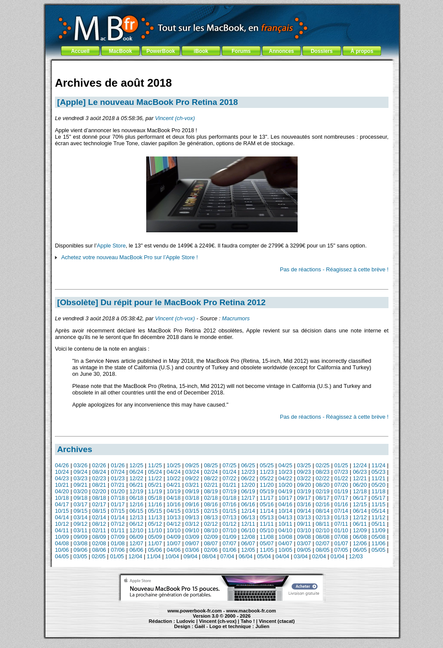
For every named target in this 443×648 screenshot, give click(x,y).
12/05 (248, 550)
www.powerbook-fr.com (194, 610)
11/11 (267, 524)
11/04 (154, 556)
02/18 (211, 498)
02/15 (211, 511)
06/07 (248, 543)
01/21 (229, 485)
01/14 (118, 517)
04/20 (62, 491)
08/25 (211, 465)
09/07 (192, 543)
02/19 (323, 491)
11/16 (155, 504)
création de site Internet (281, 630)
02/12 (211, 524)
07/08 (341, 537)
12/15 (360, 504)
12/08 (248, 537)
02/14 (99, 517)
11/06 (378, 543)
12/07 (136, 543)
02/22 (323, 478)
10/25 (173, 465)
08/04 (209, 556)
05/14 (378, 511)
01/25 (341, 465)
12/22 (136, 478)
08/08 (323, 537)
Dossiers (322, 51)
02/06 (211, 550)
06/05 (360, 550)
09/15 (80, 511)
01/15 (229, 511)
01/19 (341, 491)
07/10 (229, 530)
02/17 (99, 504)
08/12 (99, 524)
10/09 (62, 537)
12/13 (136, 517)
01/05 (117, 556)
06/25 (248, 465)
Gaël (200, 626)
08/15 (99, 511)
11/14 (267, 511)
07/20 (341, 485)
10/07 (173, 543)
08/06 (99, 550)
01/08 (118, 543)
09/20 (304, 485)
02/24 (211, 472)
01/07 (341, 543)
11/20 (267, 485)
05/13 (267, 517)
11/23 (267, 472)
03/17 (80, 504)
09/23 (304, 472)
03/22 (304, 478)
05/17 (378, 498)
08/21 (99, 485)
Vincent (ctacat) (277, 621)
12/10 (136, 530)
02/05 (99, 556)
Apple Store (111, 245)
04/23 (62, 478)
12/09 (360, 530)
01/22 (341, 478)
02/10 (323, 530)
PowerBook (160, 51)
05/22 (267, 478)
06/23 (360, 472)
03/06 (192, 550)
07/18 (118, 498)
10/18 (62, 498)
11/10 (155, 530)
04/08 (62, 543)
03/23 (80, 478)
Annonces (281, 51)
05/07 (267, 543)
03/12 (192, 524)
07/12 (118, 524)
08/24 (99, 472)
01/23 (118, 478)
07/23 (341, 472)
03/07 (304, 543)
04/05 (62, 556)
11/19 (155, 491)
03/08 (80, 543)
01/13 (341, 517)
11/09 (378, 530)
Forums (240, 51)
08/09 (99, 537)
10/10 (173, 530)
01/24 (229, 472)
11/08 (267, 537)
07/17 (341, 498)
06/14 (360, 511)
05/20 (378, 485)
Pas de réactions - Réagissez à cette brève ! (334, 269)
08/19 (211, 491)
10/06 (62, 550)
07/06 (118, 550)
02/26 (99, 465)
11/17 (267, 498)
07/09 (118, 537)
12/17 (248, 498)
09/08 (304, 537)
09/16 (192, 504)
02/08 (99, 543)
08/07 (211, 543)
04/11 (62, 530)
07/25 (229, 465)
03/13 (304, 517)
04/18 (173, 498)
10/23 (285, 472)
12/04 (135, 556)
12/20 (248, 485)
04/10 (285, 530)
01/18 (229, 498)
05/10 (267, 530)
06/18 (136, 498)
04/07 (285, 543)
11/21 (378, 478)
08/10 (211, 530)
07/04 (227, 556)
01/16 (341, 504)
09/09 (80, 537)
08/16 (211, 504)
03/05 (80, 556)
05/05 (378, 550)
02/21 (211, 485)
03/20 (80, 491)
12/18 (360, 491)
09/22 (192, 478)
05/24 (155, 472)
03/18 (192, 498)
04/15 (173, 511)
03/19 (304, 491)
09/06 (80, 550)
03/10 (304, 530)
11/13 (155, 517)
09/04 (190, 556)
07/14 (341, 511)
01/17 (118, 504)
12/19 (136, 491)
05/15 (155, 511)
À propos (361, 51)
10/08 (285, 537)
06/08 (360, 537)
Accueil (80, 51)
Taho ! (248, 621)
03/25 (304, 465)
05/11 (378, 524)
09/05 (304, 550)
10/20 (285, 485)
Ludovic (186, 621)
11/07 (155, 543)
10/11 (285, 524)
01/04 (337, 556)
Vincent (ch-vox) (175, 118)
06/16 (248, 504)
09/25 (192, 465)
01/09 (229, 537)
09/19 (192, 491)
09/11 (304, 524)
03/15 (192, 511)
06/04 (246, 556)
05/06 (155, 550)
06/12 (136, 524)
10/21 (62, 485)
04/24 (173, 472)
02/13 (323, 517)
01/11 (118, 530)
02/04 (319, 556)
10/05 (285, 550)
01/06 (229, 550)
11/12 (378, 517)
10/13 (173, 517)
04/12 (173, 524)
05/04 (264, 556)
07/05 (341, 550)
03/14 (80, 517)
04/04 (282, 556)
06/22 (248, 478)
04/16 (285, 504)
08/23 (323, 472)
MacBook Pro (190, 630)
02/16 (323, 504)
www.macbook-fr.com (251, 610)
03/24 (192, 472)
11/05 (267, 550)
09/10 (192, 530)
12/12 (360, 517)
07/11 (341, 524)
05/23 (378, 472)
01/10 (341, 530)
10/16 (173, 504)
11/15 (378, 504)
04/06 (173, 550)
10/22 (173, 478)
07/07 (229, 543)
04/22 (285, 478)
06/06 (136, 550)
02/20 (99, 491)
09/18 (80, 498)
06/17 (360, 498)
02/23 (99, 478)
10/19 (173, 491)
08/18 (99, 498)
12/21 (360, 478)
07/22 (229, 478)
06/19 (248, 491)
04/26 (62, 465)
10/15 (62, 511)
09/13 (192, 517)
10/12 (62, 524)
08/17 (323, 498)
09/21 (80, 485)
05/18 (155, 498)
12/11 (248, 524)
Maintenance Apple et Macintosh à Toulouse (237, 630)
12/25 (136, 465)
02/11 (99, 530)
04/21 (173, 485)
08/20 (323, 485)
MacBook (120, 51)
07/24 (118, 472)
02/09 (211, 537)
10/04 (172, 556)
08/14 (323, 511)
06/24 (136, 472)
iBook (201, 51)
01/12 (229, 524)
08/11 (323, 524)
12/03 (356, 556)
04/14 (62, 517)
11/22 (155, 478)
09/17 (304, 498)
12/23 (248, 472)
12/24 (360, 465)
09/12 (80, 524)
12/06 (360, 543)
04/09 (173, 537)
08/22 (211, 478)
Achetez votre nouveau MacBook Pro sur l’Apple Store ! (129, 257)
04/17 (62, 504)
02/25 (323, 465)
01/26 (118, 465)
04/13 (285, 517)
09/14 (304, 511)
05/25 (267, 465)
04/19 (285, 491)
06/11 (360, 524)
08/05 (323, 550)
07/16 (229, 504)
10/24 (62, 472)
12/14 (248, 511)
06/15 (136, 511)
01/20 (118, 491)
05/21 (155, 485)
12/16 (136, 504)
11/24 (378, 465)
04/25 (285, 465)
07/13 (229, 517)
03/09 (192, 537)
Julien (262, 626)
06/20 (360, 485)
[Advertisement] (221, 66)
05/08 (378, 537)
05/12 (155, 524)
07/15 (118, 511)
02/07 (323, 543)
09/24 (80, 472)
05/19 (267, 491)
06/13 (248, 517)
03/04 (301, 556)
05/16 (267, 504)
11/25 (155, 465)
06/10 (248, 530)
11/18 (378, 491)
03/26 (80, 465)
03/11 (80, 530)
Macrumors (236, 318)
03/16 (304, 504)
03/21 (192, 485)
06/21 (136, 485)
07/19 (229, 491)
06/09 (136, 537)
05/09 (155, 537)
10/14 (285, 511)
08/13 (211, 517)
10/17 (285, 498)
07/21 (118, 485)
